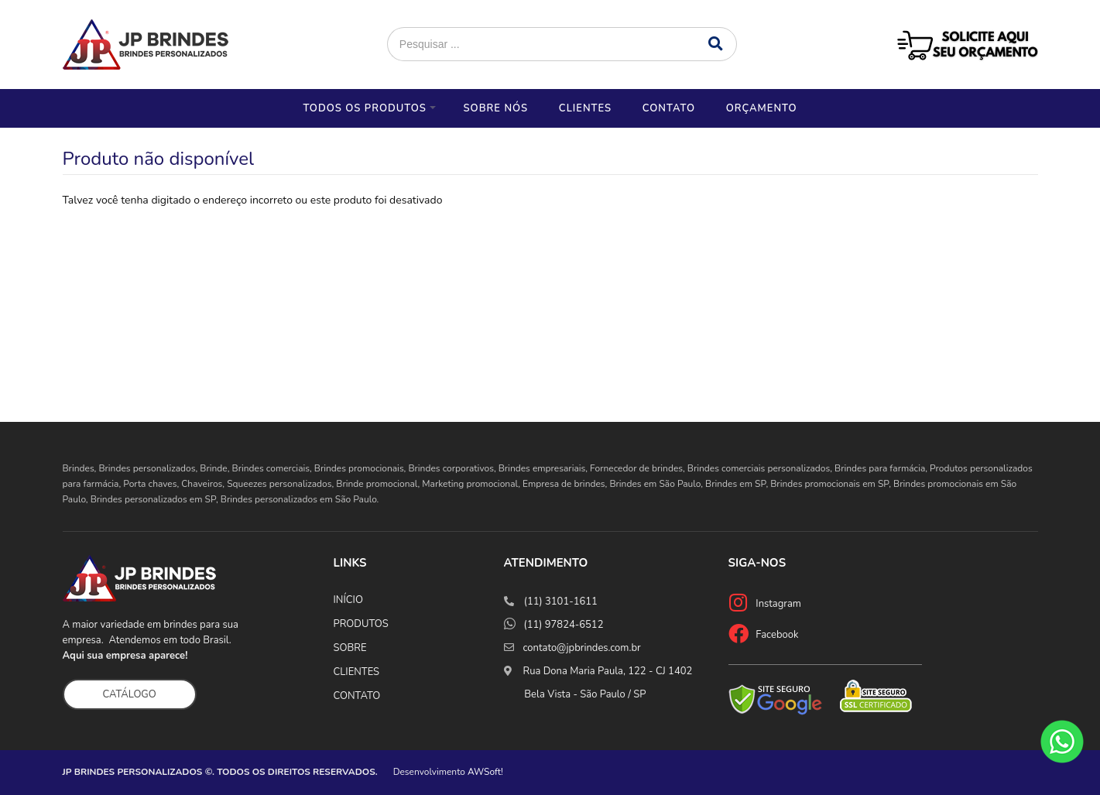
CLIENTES (357, 672)
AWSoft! (485, 772)
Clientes (585, 108)
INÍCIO (348, 600)
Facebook (777, 635)
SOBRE (350, 648)
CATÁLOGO (129, 694)
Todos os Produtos (364, 108)
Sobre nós (495, 108)
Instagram (778, 604)
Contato (669, 108)
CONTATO (357, 696)
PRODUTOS (361, 624)
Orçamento (761, 108)
